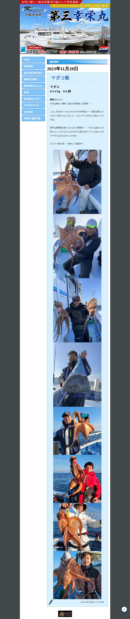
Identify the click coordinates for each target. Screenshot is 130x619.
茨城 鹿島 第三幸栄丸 (65, 27)
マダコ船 (60, 77)
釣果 (102, 602)
